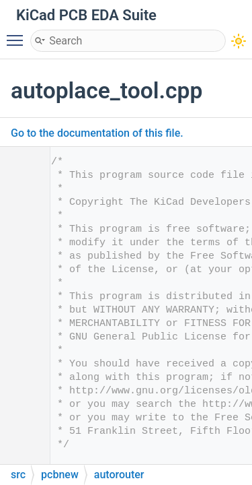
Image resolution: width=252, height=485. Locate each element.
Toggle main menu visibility (18, 34)
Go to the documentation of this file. (97, 133)
